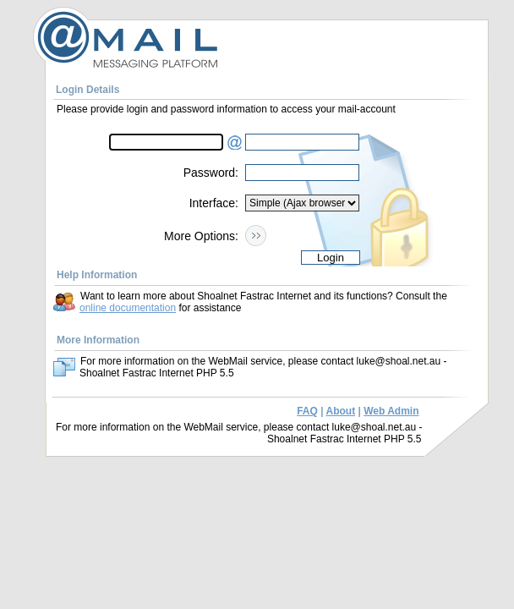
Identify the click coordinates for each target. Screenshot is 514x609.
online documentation (127, 308)
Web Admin (391, 411)
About (340, 411)
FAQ (307, 411)
